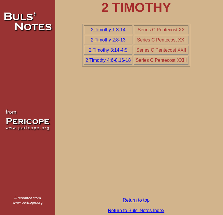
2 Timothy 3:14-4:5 (108, 50)
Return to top (136, 200)
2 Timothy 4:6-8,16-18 (108, 60)
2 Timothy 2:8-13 (108, 39)
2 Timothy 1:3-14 (108, 29)
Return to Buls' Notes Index (136, 210)
